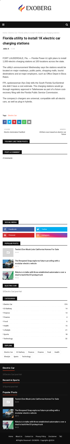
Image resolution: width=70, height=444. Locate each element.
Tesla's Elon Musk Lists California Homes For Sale (37, 249)
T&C (60, 436)
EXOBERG (35, 440)
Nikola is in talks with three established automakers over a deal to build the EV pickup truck (40, 273)
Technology (35, 339)
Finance (35, 313)
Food (35, 321)
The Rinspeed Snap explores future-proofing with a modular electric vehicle (37, 262)
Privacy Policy (41, 436)
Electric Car (12, 33)
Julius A (6, 49)
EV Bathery (35, 309)
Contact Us (29, 436)
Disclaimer (53, 436)
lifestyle (35, 330)
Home (5, 33)
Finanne (35, 317)
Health (35, 326)
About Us (19, 436)
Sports (35, 334)
